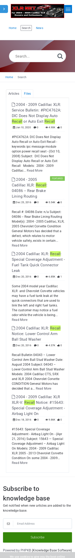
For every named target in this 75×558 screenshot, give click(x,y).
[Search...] (37, 56)
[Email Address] (37, 523)
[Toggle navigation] (68, 9)
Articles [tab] (13, 93)
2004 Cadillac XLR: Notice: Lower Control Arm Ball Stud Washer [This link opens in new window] (36, 334)
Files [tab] (27, 93)
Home (9, 77)
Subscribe (37, 537)
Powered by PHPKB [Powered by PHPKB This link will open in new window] (17, 550)
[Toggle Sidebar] (4, 9)
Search (22, 77)
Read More (34, 170)
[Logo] (37, 11)
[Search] (60, 56)
